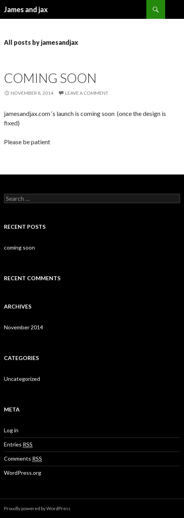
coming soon (50, 78)
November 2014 (23, 327)
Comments (23, 458)
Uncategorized (22, 378)
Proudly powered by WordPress (37, 508)
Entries (18, 444)
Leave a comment (86, 93)
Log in (11, 430)
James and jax (26, 9)
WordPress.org (22, 472)
